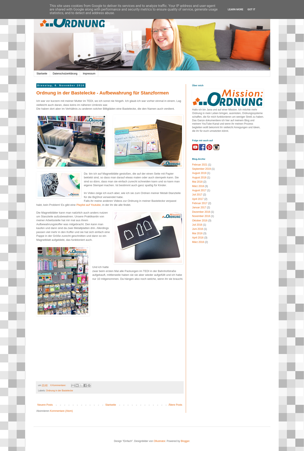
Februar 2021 (199, 164)
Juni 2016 (197, 229)
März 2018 (198, 186)
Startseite (42, 73)
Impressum (89, 73)
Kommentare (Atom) (61, 410)
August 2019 (199, 173)
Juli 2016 (197, 224)
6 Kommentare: (58, 385)
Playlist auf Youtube (88, 204)
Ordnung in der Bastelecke (59, 390)
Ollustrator (159, 441)
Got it (251, 9)
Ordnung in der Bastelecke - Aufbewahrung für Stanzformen (102, 93)
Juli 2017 (197, 194)
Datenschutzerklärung (65, 73)
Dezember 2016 (201, 211)
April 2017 (198, 199)
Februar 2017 (199, 203)
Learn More (235, 9)
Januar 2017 (199, 207)
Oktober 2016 (200, 220)
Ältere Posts (175, 404)
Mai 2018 (197, 181)
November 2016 (201, 216)
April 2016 (198, 237)
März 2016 (198, 242)
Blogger (185, 441)
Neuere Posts (45, 404)
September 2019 (201, 168)
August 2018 (199, 177)
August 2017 (199, 190)
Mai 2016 (197, 233)
